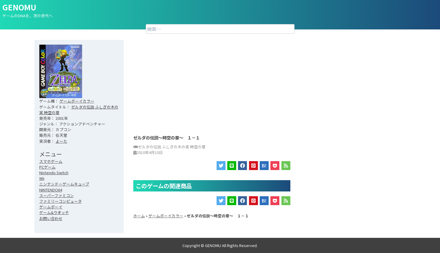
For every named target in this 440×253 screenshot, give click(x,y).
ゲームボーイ (50, 207)
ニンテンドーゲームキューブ (64, 184)
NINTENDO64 (50, 190)
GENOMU (19, 6)
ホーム (139, 216)
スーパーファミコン (56, 195)
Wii (41, 178)
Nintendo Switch (53, 172)
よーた (61, 141)
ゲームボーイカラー (76, 101)
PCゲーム (47, 167)
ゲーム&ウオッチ (54, 212)
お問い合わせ (50, 218)
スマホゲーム (50, 161)
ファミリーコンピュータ (60, 201)
